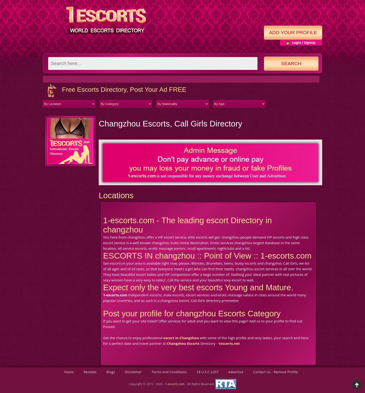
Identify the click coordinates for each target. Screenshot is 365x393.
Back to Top (357, 385)
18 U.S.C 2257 (207, 372)
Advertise (235, 372)
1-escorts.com (175, 384)
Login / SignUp (303, 42)
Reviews (90, 372)
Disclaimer (133, 372)
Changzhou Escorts (183, 343)
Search (291, 63)
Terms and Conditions (169, 372)
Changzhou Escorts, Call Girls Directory (170, 123)
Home (69, 372)
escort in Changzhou (181, 337)
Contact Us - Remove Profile (275, 372)
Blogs (110, 372)
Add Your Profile (293, 32)
